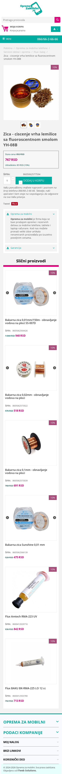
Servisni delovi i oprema (17, 51)
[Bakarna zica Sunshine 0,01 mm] (31, 544)
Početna (8, 48)
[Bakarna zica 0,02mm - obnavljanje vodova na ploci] (31, 396)
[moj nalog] (55, 29)
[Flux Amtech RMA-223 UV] (31, 616)
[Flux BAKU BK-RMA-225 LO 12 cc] (31, 688)
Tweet (6, 203)
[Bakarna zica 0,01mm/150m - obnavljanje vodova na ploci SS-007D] (31, 321)
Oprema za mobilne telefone (32, 48)
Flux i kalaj (39, 51)
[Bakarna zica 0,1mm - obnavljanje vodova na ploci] (31, 471)
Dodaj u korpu (33, 180)
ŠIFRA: (6, 174)
